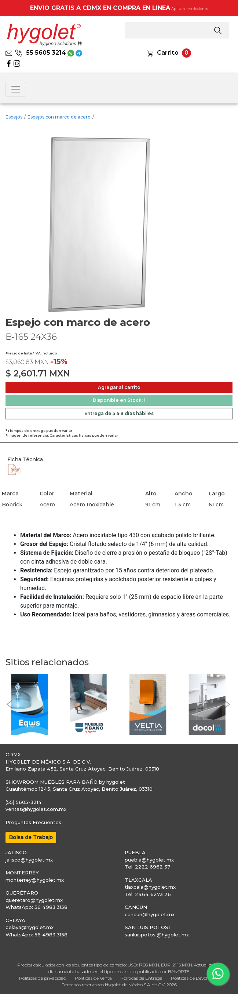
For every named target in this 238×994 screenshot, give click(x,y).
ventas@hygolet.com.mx (36, 809)
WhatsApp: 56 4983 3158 (36, 907)
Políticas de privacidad (42, 978)
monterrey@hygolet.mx (35, 880)
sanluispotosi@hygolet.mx (157, 934)
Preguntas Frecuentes (33, 822)
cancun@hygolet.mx (150, 914)
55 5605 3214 (40, 52)
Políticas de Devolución (195, 978)
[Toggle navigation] (16, 89)
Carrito (168, 52)
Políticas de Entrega (141, 978)
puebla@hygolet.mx (149, 860)
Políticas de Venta (93, 978)
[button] (9, 704)
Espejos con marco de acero (59, 117)
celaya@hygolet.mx (30, 927)
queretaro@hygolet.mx (34, 900)
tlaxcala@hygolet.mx (150, 887)
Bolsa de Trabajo (31, 837)
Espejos (14, 117)
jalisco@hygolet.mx (29, 860)
